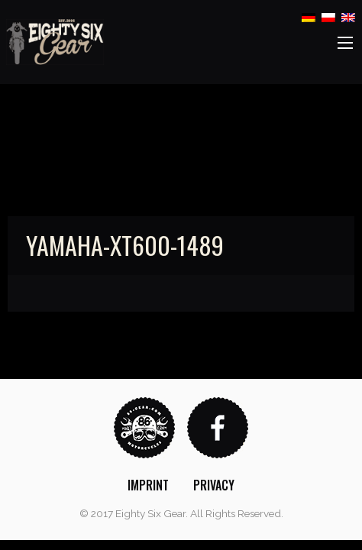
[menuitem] (148, 485)
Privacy (213, 485)
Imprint (148, 485)
